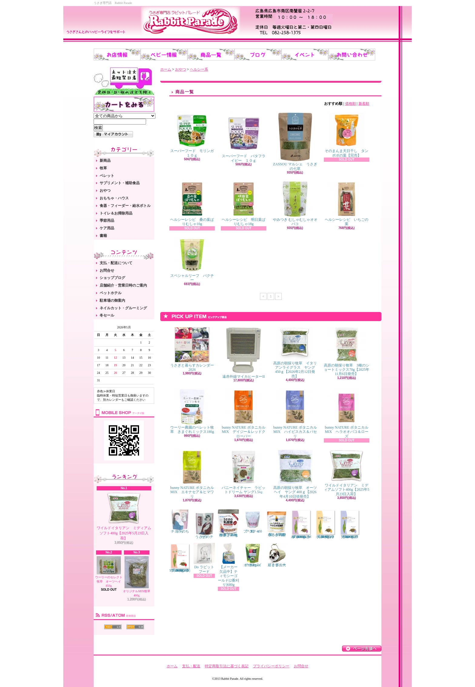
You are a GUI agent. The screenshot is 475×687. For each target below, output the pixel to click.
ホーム (165, 69)
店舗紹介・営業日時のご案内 (123, 285)
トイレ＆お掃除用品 (116, 213)
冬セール (107, 315)
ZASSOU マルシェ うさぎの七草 (295, 142)
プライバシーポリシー (271, 666)
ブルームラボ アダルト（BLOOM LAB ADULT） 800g (325, 524)
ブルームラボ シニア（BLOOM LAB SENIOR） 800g (349, 524)
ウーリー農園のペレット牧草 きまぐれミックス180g (192, 411)
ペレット (107, 176)
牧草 (103, 168)
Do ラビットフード (204, 558)
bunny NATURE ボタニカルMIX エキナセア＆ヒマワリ (192, 474)
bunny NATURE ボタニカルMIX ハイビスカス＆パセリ (295, 413)
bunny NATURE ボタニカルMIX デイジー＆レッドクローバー (243, 413)
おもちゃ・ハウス (114, 198)
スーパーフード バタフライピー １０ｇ (243, 137)
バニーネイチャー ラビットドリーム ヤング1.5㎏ (243, 472)
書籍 (103, 236)
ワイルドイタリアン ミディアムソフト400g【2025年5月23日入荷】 (124, 516)
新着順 (363, 103)
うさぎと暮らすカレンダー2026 (192, 349)
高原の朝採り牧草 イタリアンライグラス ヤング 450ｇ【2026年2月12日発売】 (295, 352)
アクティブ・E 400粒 (252, 521)
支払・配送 (191, 666)
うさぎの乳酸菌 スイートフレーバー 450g (228, 523)
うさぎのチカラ (204, 524)
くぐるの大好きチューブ (276, 555)
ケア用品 (107, 228)
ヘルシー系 (199, 69)
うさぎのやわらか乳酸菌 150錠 (276, 522)
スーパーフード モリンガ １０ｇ (194, 135)
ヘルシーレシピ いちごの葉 (346, 203)
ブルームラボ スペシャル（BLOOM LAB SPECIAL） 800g (301, 524)
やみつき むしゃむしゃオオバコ (295, 203)
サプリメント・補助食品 (120, 183)
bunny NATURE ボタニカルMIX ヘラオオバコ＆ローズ (346, 413)
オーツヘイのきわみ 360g (253, 555)
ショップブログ (112, 278)
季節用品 (107, 220)
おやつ (105, 190)
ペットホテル (110, 293)
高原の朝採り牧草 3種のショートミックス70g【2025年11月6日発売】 (346, 351)
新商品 (105, 160)
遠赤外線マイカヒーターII (243, 353)
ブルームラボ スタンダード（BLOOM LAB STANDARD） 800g (180, 557)
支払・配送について (116, 263)
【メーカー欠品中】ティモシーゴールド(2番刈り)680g (228, 565)
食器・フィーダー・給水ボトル (125, 206)
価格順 (350, 103)
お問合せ (107, 270)
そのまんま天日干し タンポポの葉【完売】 (346, 135)
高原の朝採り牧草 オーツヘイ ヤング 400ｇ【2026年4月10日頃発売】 (295, 474)
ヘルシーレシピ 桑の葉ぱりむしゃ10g (192, 203)
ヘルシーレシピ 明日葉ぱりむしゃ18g (243, 203)
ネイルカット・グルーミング (123, 308)
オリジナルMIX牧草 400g (136, 576)
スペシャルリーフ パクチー (192, 259)
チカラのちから (180, 521)
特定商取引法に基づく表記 (226, 666)
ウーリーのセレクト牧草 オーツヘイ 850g (109, 571)
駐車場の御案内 (112, 300)
